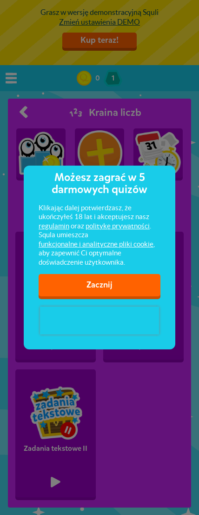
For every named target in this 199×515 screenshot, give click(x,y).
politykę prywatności (118, 226)
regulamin (54, 226)
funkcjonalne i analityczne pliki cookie (96, 244)
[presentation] (99, 320)
